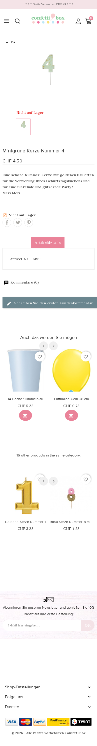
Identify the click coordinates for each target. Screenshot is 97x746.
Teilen (7, 222)
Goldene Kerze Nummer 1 (25, 522)
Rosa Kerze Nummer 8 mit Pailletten (71, 522)
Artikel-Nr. (19, 259)
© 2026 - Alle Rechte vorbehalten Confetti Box (49, 733)
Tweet (18, 222)
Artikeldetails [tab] (48, 242)
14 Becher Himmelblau (25, 399)
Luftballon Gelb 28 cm (71, 399)
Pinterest (28, 222)
